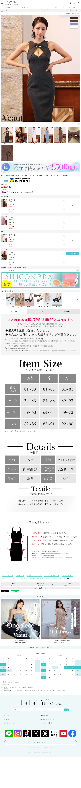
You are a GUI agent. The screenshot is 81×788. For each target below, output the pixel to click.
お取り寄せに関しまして (40, 588)
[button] (3, 300)
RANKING (72, 7)
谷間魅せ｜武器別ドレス (35, 576)
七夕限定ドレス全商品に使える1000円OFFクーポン (36, 578)
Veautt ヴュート (18, 10)
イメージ (40, 311)
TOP (2, 10)
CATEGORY (25, 7)
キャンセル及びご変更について (67, 584)
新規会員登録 (44, 715)
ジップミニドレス (68, 576)
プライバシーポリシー (10, 723)
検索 (66, 710)
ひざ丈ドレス (20, 576)
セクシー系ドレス (8, 576)
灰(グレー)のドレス (59, 578)
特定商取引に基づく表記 (47, 719)
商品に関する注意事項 (40, 584)
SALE (56, 7)
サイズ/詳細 (14, 311)
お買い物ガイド (8, 719)
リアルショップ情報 (46, 723)
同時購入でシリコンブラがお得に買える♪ (14, 267)
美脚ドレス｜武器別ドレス (10, 578)
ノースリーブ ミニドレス (52, 576)
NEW (41, 7)
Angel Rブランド (9, 10)
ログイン (6, 715)
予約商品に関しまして (14, 584)
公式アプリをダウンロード (40, 742)
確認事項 (67, 311)
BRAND (8, 7)
